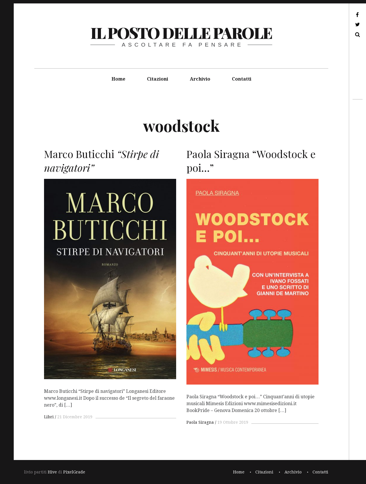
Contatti (241, 79)
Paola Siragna (200, 422)
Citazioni (157, 79)
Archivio (200, 79)
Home (118, 79)
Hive (52, 472)
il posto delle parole (181, 32)
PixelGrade (74, 472)
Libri (49, 417)
